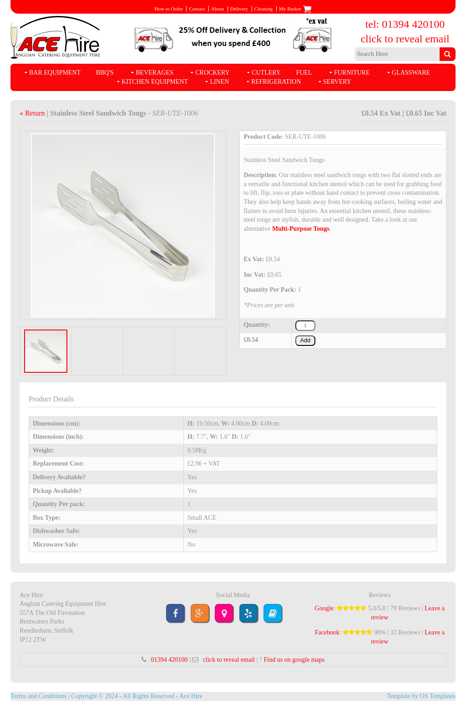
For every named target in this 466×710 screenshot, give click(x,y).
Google (324, 608)
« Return (33, 113)
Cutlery (266, 72)
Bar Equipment (55, 72)
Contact (197, 8)
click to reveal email (404, 39)
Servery (337, 81)
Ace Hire (191, 696)
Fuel (304, 72)
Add (305, 340)
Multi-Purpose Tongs (300, 228)
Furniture (352, 72)
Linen (219, 81)
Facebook (327, 632)
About (217, 8)
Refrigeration (276, 81)
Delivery (239, 8)
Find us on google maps (293, 659)
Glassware (411, 72)
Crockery (212, 72)
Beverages (154, 72)
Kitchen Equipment (155, 81)
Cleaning (263, 8)
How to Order (168, 8)
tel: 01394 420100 (405, 24)
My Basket (295, 8)
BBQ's (105, 72)
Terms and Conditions (38, 696)
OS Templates (438, 696)
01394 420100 (169, 659)
